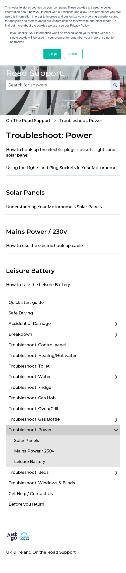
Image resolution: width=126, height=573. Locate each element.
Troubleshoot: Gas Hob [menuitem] (32, 398)
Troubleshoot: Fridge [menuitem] (30, 387)
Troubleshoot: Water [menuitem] (30, 376)
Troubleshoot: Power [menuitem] (30, 429)
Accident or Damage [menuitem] (30, 323)
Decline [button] (73, 54)
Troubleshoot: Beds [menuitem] (29, 472)
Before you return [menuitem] (26, 504)
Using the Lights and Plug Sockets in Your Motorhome (61, 167)
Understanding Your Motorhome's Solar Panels (54, 206)
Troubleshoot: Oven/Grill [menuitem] (33, 408)
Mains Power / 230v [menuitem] (34, 451)
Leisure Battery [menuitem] (29, 461)
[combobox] (58, 85)
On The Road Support (28, 120)
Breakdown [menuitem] (20, 334)
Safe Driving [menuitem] (21, 313)
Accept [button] (52, 54)
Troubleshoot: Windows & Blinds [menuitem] (42, 483)
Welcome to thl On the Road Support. (53, 67)
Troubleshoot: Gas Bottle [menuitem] (34, 419)
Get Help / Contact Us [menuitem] (31, 493)
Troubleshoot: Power (80, 120)
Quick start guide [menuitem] (26, 302)
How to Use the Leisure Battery (38, 284)
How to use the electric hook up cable (44, 245)
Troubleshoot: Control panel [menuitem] (37, 344)
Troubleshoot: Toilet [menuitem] (29, 366)
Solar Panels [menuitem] (26, 440)
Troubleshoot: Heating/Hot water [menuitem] (43, 355)
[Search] (115, 85)
